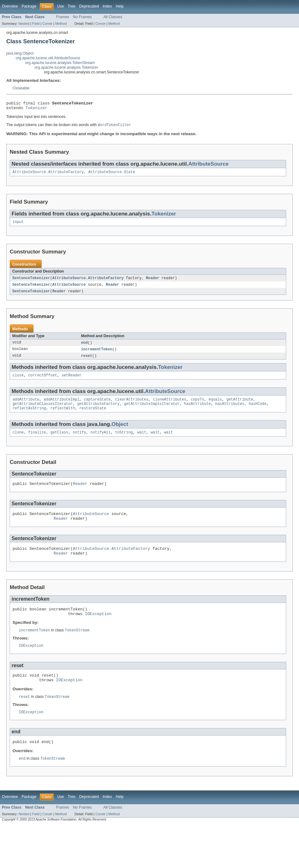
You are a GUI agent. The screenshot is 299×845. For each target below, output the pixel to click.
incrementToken (97, 354)
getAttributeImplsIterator (152, 410)
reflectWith (62, 415)
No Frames (82, 17)
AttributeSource (208, 166)
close (18, 381)
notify (79, 440)
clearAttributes (132, 405)
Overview (10, 6)
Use (60, 6)
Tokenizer (36, 109)
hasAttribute (197, 410)
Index (107, 6)
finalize (37, 440)
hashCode (257, 410)
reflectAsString (29, 415)
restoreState (92, 415)
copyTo (197, 405)
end (84, 347)
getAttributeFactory (98, 410)
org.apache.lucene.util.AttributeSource (48, 58)
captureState (97, 405)
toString (124, 440)
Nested (23, 23)
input (18, 225)
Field (35, 23)
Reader (152, 281)
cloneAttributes (169, 405)
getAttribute (239, 405)
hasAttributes (229, 410)
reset (86, 361)
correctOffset (42, 381)
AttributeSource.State (111, 174)
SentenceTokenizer (31, 281)
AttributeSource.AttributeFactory (48, 174)
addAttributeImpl (62, 405)
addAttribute (26, 405)
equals (215, 405)
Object (120, 432)
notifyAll (101, 440)
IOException (98, 628)
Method (60, 23)
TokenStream (77, 645)
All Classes (112, 17)
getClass (59, 440)
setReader (71, 381)
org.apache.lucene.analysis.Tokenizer (66, 67)
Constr (47, 23)
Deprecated (89, 6)
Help (119, 6)
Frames (62, 17)
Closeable (21, 88)
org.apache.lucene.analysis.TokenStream (60, 63)
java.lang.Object (20, 53)
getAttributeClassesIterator (43, 410)
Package (29, 6)
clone (18, 440)
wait (141, 440)
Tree (72, 6)
